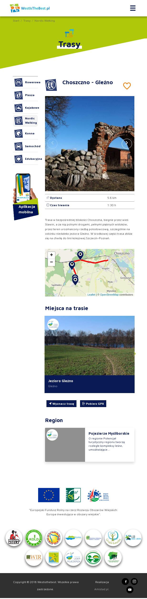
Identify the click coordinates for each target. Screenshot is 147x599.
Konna (24, 133)
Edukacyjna (26, 159)
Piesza (24, 95)
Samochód (26, 146)
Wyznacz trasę (61, 403)
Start (16, 20)
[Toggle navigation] (133, 8)
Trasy (26, 20)
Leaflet (91, 294)
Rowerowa (26, 82)
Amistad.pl (101, 590)
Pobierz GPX (93, 403)
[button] (127, 144)
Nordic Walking (45, 20)
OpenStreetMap (109, 294)
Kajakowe (26, 108)
